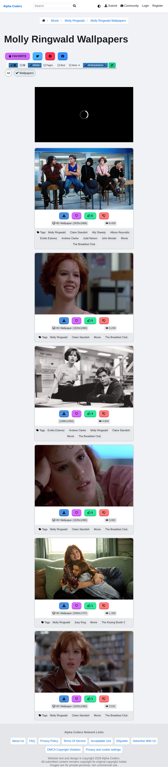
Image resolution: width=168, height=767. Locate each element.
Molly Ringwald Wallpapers (108, 20)
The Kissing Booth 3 (113, 622)
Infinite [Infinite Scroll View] (35, 65)
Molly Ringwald (75, 20)
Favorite (17, 56)
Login (145, 5)
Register (157, 5)
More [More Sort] (74, 65)
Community (129, 5)
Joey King (80, 622)
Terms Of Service (74, 741)
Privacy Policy (49, 741)
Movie (55, 20)
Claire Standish (79, 232)
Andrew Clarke (70, 238)
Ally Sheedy (99, 232)
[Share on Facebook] (63, 56)
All (8, 73)
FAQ (32, 741)
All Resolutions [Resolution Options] (95, 65)
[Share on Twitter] (37, 56)
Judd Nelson (90, 238)
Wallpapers (25, 73)
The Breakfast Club (84, 244)
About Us (18, 741)
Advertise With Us (144, 741)
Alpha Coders (12, 6)
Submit (111, 5)
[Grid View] (13, 65)
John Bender (109, 238)
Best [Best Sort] (61, 65)
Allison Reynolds (119, 232)
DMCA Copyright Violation (64, 749)
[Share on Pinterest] (50, 56)
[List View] (22, 65)
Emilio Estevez (48, 238)
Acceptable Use (101, 741)
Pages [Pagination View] (48, 65)
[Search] (74, 6)
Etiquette (122, 741)
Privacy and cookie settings (103, 749)
